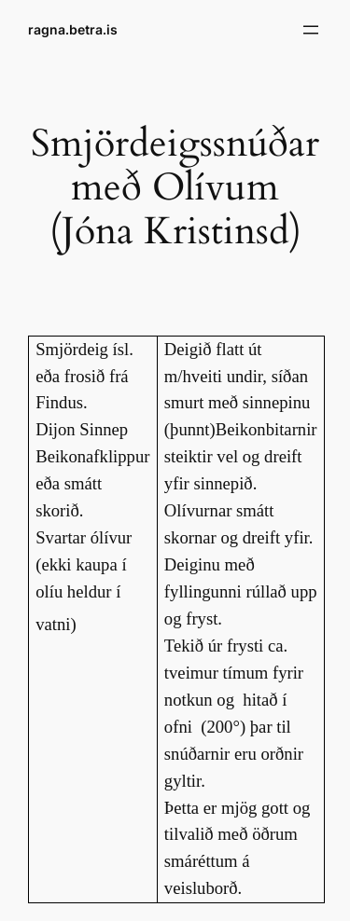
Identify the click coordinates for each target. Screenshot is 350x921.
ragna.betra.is (73, 29)
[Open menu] (311, 30)
